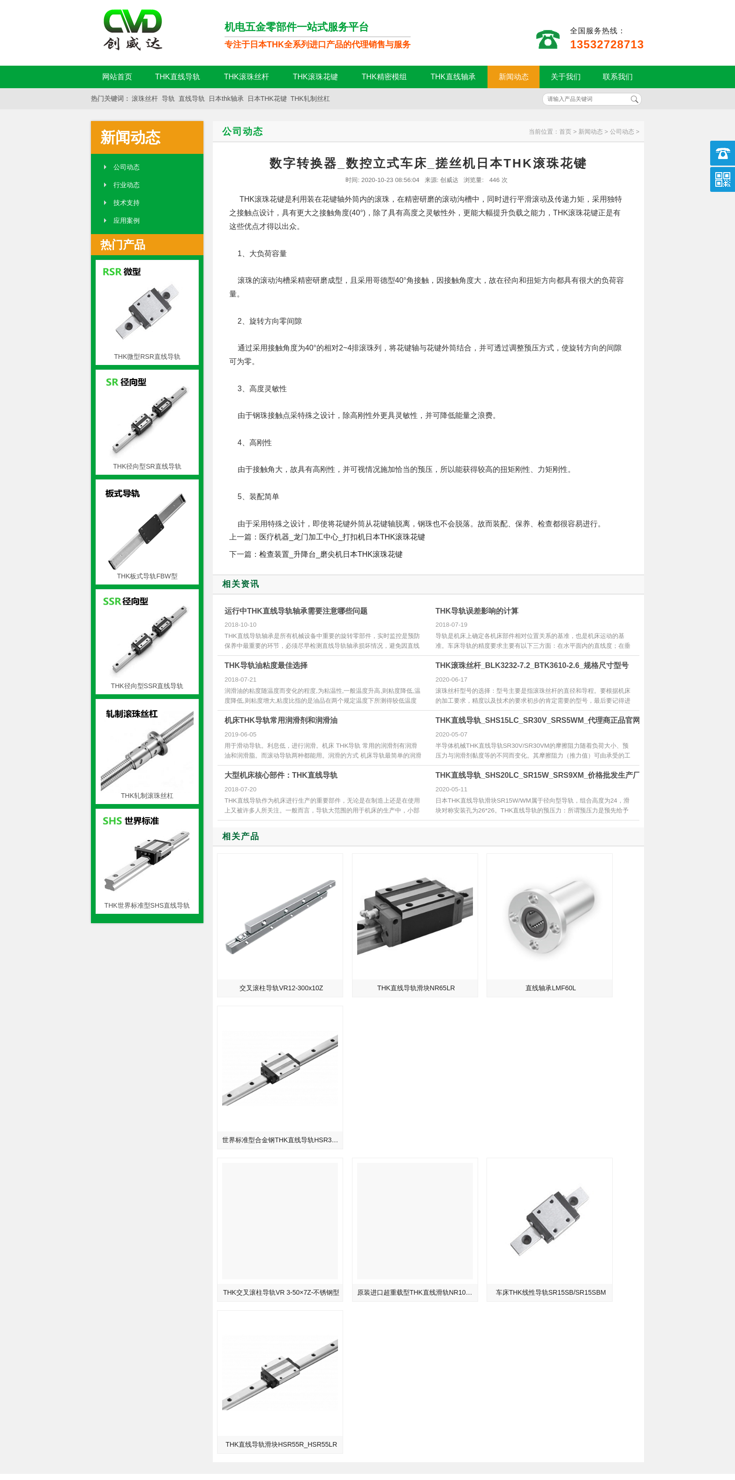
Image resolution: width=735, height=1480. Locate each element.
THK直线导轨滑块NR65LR (376, 960)
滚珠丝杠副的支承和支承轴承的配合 (546, 1245)
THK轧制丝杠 (310, 98)
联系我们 (618, 77)
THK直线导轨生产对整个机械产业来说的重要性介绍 (259, 1219)
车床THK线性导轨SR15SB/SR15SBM (485, 1086)
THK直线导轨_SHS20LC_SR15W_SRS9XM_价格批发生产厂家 (541, 775)
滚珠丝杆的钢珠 (232, 1180)
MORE (342, 1152)
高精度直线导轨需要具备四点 (251, 1232)
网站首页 (117, 77)
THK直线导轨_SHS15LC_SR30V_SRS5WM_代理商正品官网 (537, 720)
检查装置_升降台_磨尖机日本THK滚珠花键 (331, 554)
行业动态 (126, 185)
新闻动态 (514, 77)
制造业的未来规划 (235, 1245)
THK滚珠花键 (315, 77)
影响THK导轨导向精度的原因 (539, 1219)
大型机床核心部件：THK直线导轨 (281, 775)
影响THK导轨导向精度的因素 (539, 1271)
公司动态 (126, 167)
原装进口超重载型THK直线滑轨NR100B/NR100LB (377, 1086)
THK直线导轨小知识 (238, 1258)
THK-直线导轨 (229, 1193)
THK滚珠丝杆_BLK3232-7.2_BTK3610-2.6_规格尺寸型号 (532, 665)
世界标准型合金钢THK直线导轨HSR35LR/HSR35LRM (593, 960)
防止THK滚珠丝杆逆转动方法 (539, 1206)
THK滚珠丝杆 (246, 77)
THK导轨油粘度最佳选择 (266, 665)
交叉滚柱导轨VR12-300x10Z (267, 960)
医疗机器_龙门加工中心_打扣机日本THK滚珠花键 (342, 537)
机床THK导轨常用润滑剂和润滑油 (281, 720)
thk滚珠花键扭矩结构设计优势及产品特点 (546, 1193)
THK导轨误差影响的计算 (476, 611)
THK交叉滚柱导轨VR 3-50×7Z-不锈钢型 (269, 1086)
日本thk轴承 (226, 98)
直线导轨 (192, 98)
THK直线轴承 (453, 77)
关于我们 (566, 77)
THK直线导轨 (177, 77)
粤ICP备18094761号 (521, 1435)
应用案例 (126, 220)
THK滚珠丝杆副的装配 (529, 1258)
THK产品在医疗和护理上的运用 (254, 1206)
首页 (565, 131)
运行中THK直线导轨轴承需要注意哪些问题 (296, 611)
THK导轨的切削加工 (525, 1232)
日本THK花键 (267, 98)
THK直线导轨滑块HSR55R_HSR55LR (593, 1086)
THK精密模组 (384, 77)
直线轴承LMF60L (483, 960)
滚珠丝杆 (145, 98)
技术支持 (126, 202)
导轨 (168, 98)
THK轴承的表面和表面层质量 (251, 1271)
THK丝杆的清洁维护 (525, 1180)
